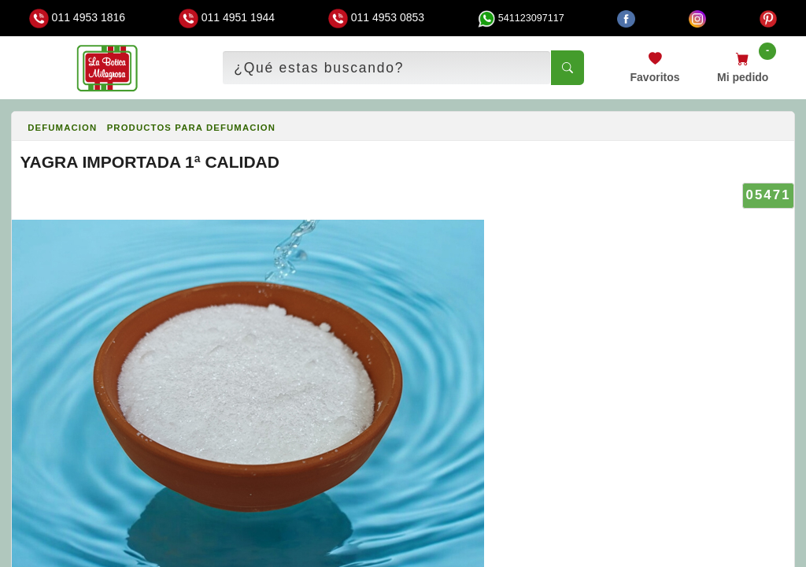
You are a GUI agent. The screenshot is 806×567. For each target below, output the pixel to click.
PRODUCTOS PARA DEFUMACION (191, 127)
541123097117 (521, 18)
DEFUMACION (62, 127)
